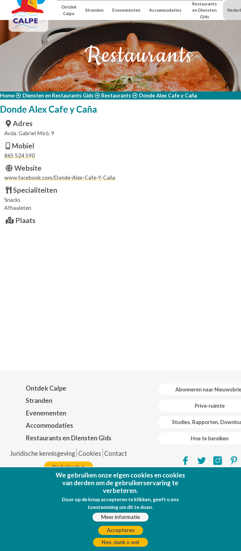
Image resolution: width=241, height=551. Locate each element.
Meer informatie (120, 517)
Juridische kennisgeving (42, 453)
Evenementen (126, 10)
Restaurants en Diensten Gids (204, 10)
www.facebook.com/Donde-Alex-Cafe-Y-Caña (59, 177)
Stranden (94, 10)
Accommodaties (165, 10)
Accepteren (120, 530)
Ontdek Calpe (69, 10)
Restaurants (116, 95)
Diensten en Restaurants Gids (58, 95)
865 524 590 (19, 155)
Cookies (89, 453)
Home (7, 95)
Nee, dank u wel (120, 542)
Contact (115, 453)
